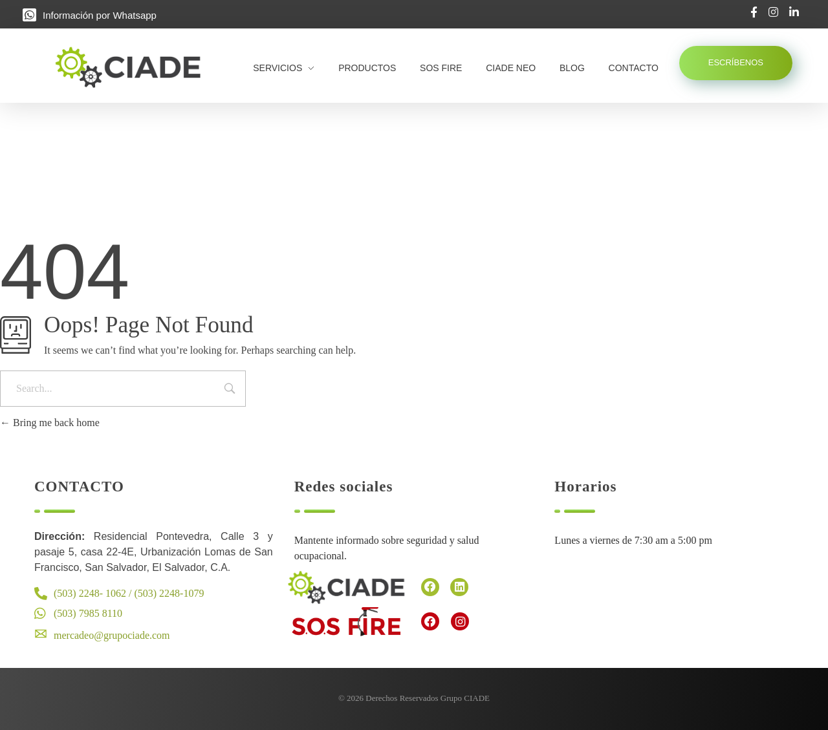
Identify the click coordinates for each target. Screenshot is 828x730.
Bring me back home (50, 422)
